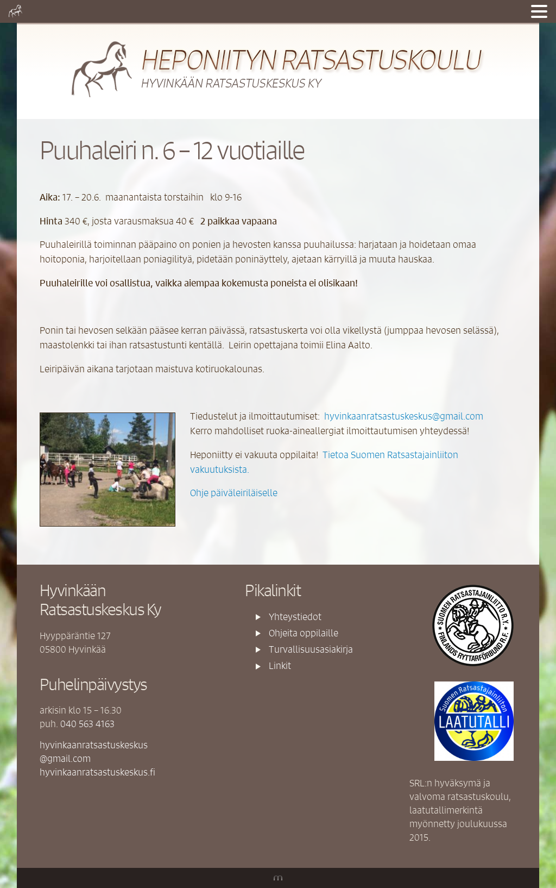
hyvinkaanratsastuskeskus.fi (97, 771)
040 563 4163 (87, 723)
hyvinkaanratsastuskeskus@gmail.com (403, 415)
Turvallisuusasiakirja (311, 648)
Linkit (280, 665)
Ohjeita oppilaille (303, 632)
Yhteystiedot (295, 616)
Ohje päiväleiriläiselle (233, 492)
